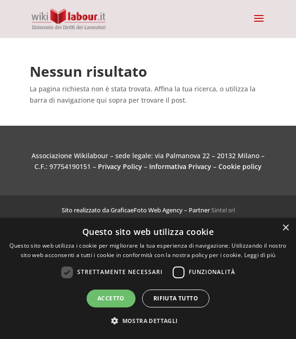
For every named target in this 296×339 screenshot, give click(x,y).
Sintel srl (223, 210)
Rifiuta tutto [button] (175, 298)
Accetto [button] (111, 298)
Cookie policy (240, 166)
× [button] (285, 228)
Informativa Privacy (180, 166)
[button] (147, 321)
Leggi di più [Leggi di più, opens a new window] (260, 255)
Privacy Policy (120, 166)
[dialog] (148, 278)
